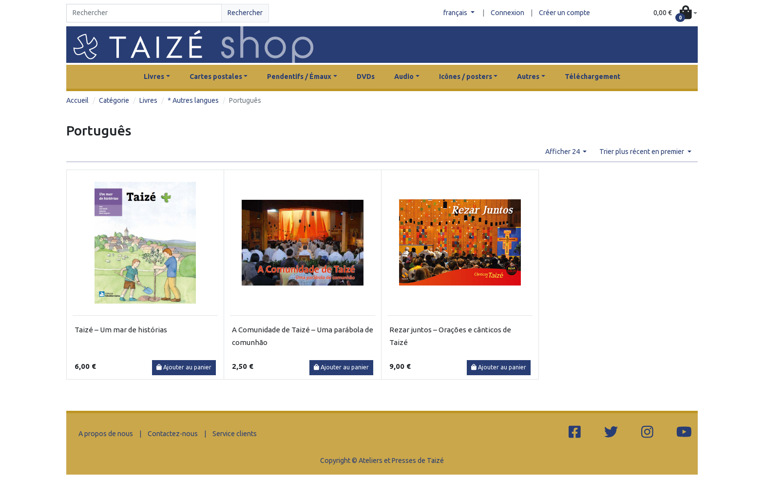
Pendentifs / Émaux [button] (299, 76)
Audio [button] (404, 76)
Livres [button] (154, 76)
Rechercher (245, 13)
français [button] (456, 13)
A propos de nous (105, 434)
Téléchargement (592, 76)
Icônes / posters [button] (465, 76)
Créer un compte (564, 13)
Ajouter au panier (183, 367)
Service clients (234, 434)
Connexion (507, 13)
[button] (675, 13)
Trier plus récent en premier (642, 151)
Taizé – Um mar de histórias (121, 330)
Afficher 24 (563, 151)
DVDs (366, 76)
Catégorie (114, 100)
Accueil (77, 100)
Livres (148, 100)
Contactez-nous (173, 434)
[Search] (144, 13)
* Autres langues (193, 100)
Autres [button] (528, 76)
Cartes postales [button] (216, 76)
